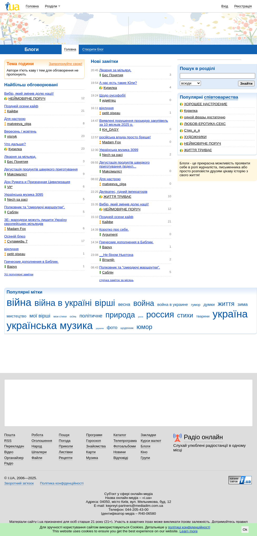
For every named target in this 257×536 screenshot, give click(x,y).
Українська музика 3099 (118, 150)
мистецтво (16, 316)
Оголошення (42, 441)
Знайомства (96, 446)
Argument (108, 234)
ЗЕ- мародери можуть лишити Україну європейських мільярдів (35, 222)
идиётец (107, 100)
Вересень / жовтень (20, 131)
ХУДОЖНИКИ (193, 137)
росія (140, 317)
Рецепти (65, 458)
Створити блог (93, 49)
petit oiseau (14, 254)
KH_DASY (109, 130)
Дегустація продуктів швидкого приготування (41, 169)
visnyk (10, 136)
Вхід (224, 6)
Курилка (188, 111)
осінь (73, 316)
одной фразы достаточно (202, 117)
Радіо (8, 463)
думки (209, 304)
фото (112, 327)
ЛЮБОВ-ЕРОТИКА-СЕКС (203, 124)
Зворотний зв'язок (19, 483)
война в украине (172, 304)
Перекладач (14, 446)
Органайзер (13, 458)
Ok (245, 530)
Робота (37, 435)
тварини (203, 316)
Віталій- (107, 260)
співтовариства (221, 97)
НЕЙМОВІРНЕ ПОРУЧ (200, 143)
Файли (37, 458)
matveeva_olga (17, 124)
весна (124, 304)
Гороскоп (93, 441)
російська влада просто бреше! (125, 137)
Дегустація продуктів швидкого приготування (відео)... (124, 164)
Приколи (66, 446)
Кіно (144, 452)
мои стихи (60, 316)
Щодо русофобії (112, 95)
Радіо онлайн (203, 437)
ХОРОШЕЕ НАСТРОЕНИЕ (203, 104)
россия (160, 314)
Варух (10, 267)
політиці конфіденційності (189, 527)
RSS (8, 441)
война (143, 303)
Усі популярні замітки (18, 274)
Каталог (119, 435)
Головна (32, 6)
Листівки (66, 452)
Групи (145, 458)
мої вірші (39, 315)
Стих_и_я (190, 130)
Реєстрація (243, 6)
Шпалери (39, 452)
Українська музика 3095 (23, 194)
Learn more (189, 531)
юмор (144, 326)
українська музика (50, 325)
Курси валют (151, 441)
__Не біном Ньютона (116, 255)
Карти (91, 452)
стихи (185, 315)
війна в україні (63, 303)
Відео (8, 452)
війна (19, 302)
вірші (105, 303)
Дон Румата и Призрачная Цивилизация (37, 182)
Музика (92, 458)
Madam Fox (15, 229)
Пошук (64, 435)
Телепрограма (125, 441)
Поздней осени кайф (21, 106)
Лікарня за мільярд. (20, 157)
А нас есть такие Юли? (118, 83)
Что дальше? (15, 144)
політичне (91, 315)
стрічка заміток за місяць (116, 280)
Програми (94, 435)
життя (226, 303)
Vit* (8, 187)
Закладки (148, 435)
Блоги (145, 446)
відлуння (11, 249)
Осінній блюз (14, 236)
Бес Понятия (16, 162)
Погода (64, 441)
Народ (37, 446)
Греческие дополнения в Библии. (31, 262)
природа (120, 315)
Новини (119, 452)
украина (100, 328)
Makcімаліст (15, 174)
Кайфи (11, 111)
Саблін (11, 212)
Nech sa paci (16, 199)
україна (230, 314)
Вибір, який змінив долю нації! (29, 93)
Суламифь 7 (15, 241)
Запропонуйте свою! (65, 64)
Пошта (9, 435)
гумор (195, 305)
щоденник (127, 328)
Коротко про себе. (114, 229)
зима (243, 304)
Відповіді (120, 458)
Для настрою (15, 119)
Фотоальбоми (124, 446)
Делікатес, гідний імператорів (123, 192)
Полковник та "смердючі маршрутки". (34, 207)
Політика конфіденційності (61, 483)
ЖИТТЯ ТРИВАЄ (196, 150)
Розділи (51, 6)
